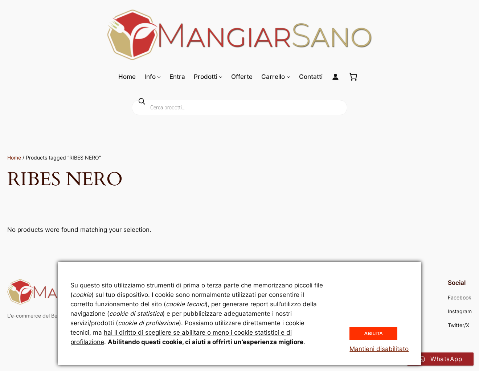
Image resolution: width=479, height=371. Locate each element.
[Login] (335, 77)
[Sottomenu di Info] (159, 76)
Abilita (373, 333)
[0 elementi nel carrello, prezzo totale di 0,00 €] (353, 77)
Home (14, 157)
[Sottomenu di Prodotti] (220, 76)
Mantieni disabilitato (379, 348)
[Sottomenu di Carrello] (288, 76)
